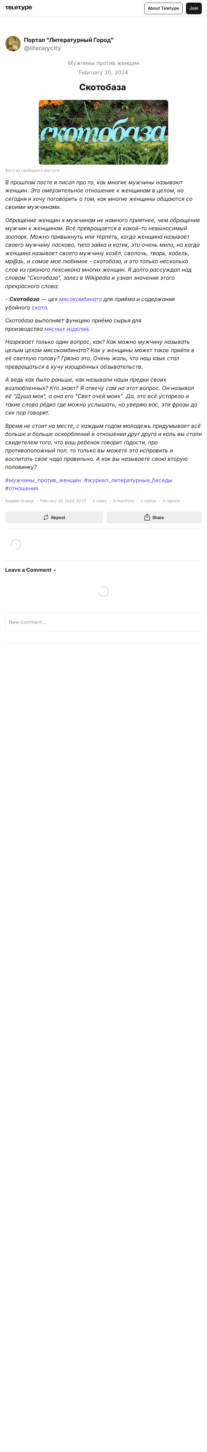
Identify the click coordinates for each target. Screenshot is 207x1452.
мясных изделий (66, 329)
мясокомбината (80, 299)
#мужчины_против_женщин (43, 480)
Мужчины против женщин (103, 63)
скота (39, 307)
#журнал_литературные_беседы (128, 480)
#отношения (21, 488)
